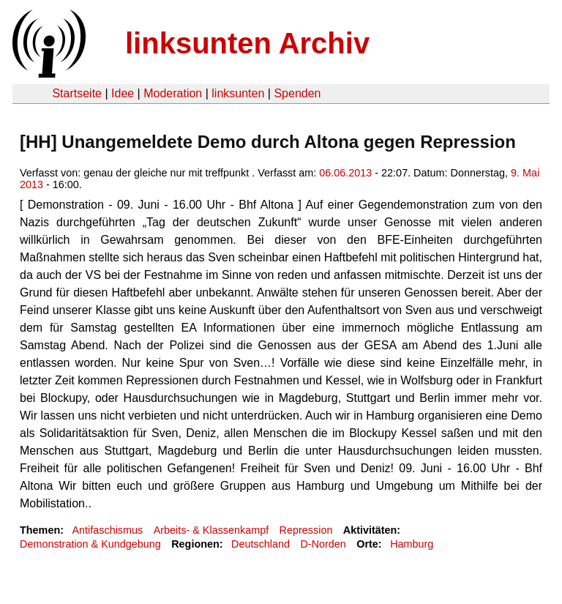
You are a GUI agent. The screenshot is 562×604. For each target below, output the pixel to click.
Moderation (172, 93)
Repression (306, 530)
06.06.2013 (345, 173)
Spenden (297, 93)
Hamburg (411, 544)
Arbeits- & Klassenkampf (211, 530)
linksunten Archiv (247, 43)
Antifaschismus (107, 530)
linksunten (237, 93)
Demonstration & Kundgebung (90, 544)
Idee (122, 93)
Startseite (77, 93)
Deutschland (260, 544)
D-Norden (322, 544)
